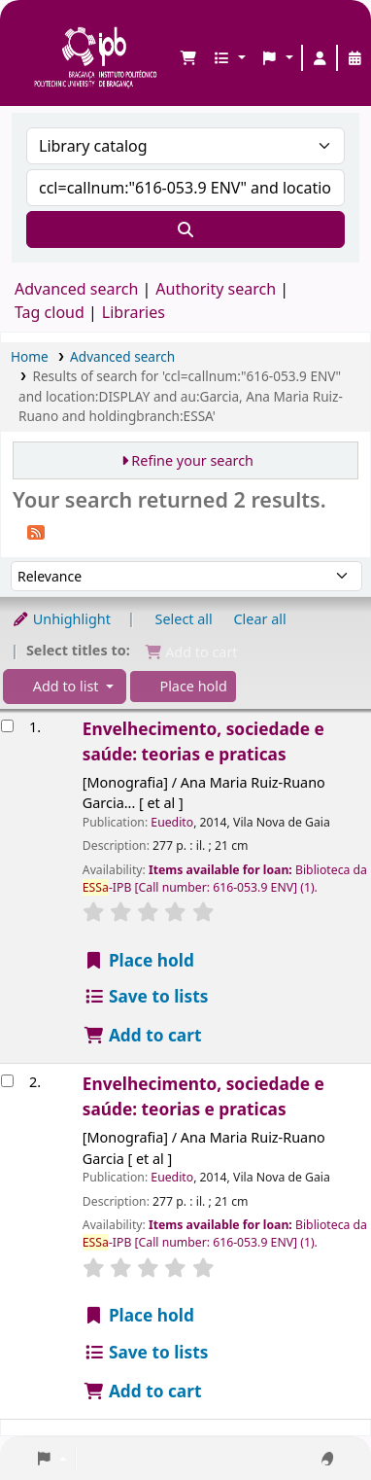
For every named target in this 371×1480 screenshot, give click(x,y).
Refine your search (192, 460)
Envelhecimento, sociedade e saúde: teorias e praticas (203, 741)
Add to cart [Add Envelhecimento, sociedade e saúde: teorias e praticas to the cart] (143, 1035)
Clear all (260, 619)
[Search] (185, 229)
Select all (184, 619)
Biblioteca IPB (40, 30)
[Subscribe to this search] (36, 530)
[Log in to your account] (319, 58)
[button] (188, 58)
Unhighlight (61, 619)
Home (30, 356)
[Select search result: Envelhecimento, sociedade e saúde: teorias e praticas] (7, 726)
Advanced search (76, 289)
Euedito (172, 822)
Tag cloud (49, 312)
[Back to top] (312, 1420)
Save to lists (146, 996)
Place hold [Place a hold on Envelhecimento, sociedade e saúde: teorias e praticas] (139, 960)
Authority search (215, 289)
